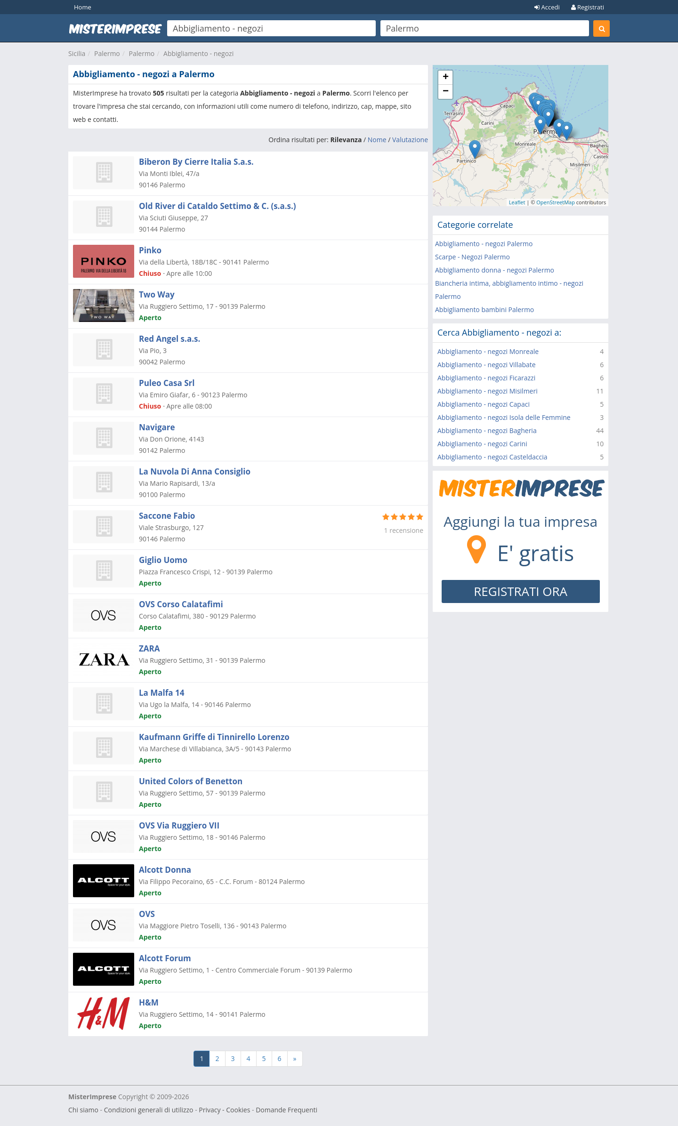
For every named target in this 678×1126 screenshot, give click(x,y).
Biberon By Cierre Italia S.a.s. (196, 161)
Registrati (587, 7)
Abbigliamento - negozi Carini (482, 443)
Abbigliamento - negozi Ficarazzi (486, 377)
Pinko (150, 250)
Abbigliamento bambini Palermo (484, 309)
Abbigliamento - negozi (198, 53)
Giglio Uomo (163, 560)
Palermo (107, 53)
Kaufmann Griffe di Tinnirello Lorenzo (214, 737)
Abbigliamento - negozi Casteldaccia (492, 456)
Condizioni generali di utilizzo (149, 1109)
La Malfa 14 (161, 692)
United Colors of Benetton (190, 781)
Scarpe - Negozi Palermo (472, 256)
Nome (377, 139)
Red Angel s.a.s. (169, 338)
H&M (149, 1002)
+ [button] (446, 78)
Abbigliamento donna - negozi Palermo (494, 269)
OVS (147, 914)
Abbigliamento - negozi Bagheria (487, 430)
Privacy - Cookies (224, 1109)
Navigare (157, 427)
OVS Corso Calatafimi (181, 604)
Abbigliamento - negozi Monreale (488, 351)
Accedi (547, 7)
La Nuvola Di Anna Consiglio (194, 471)
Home (82, 7)
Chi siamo (83, 1109)
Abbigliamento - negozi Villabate (486, 364)
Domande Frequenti (286, 1109)
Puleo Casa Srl (167, 383)
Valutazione (410, 139)
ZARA (149, 648)
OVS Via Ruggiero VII (179, 825)
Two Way (157, 294)
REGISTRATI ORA (520, 591)
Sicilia (76, 53)
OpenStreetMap (555, 202)
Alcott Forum (165, 958)
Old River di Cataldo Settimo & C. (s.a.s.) (217, 206)
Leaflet (517, 202)
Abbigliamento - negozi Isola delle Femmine (504, 417)
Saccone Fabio (167, 515)
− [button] (446, 92)
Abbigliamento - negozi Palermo (484, 243)
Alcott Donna (165, 869)
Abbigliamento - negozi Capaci (483, 404)
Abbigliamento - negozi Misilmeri (487, 390)
